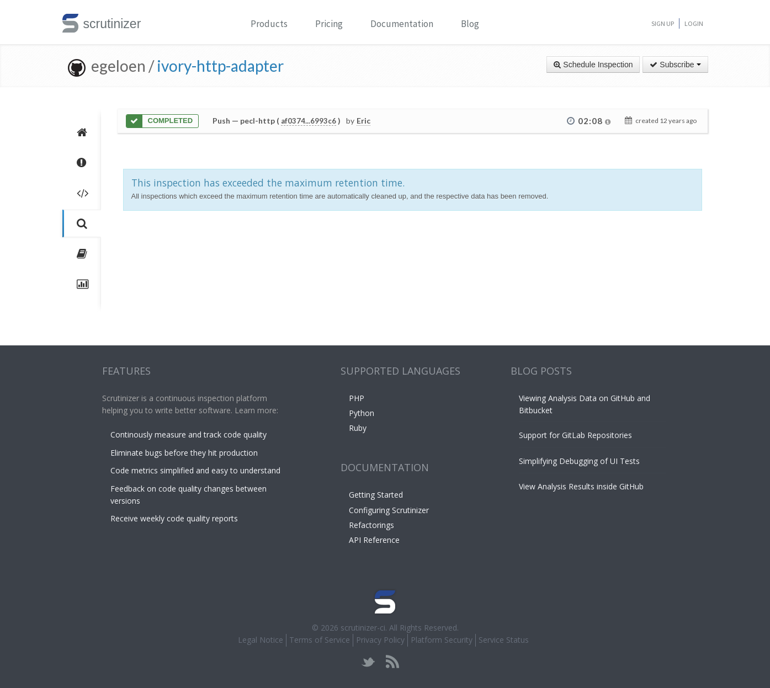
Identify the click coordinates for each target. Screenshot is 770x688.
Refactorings (371, 525)
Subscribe (675, 64)
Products (269, 24)
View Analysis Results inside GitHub (581, 486)
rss (392, 662)
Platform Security (441, 639)
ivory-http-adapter (220, 65)
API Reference (374, 540)
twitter (368, 662)
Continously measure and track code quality (188, 434)
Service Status (504, 639)
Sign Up (662, 23)
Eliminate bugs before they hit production (184, 452)
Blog (470, 24)
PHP (356, 398)
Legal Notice (260, 639)
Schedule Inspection (593, 64)
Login (693, 23)
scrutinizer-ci (363, 627)
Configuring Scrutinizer (389, 510)
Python (361, 413)
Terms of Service (319, 639)
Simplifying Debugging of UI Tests (579, 461)
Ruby (358, 428)
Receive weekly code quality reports (174, 518)
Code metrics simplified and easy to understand (195, 470)
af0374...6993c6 (308, 120)
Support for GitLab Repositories (575, 435)
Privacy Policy (380, 639)
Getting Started (376, 494)
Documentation (401, 24)
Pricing (329, 24)
